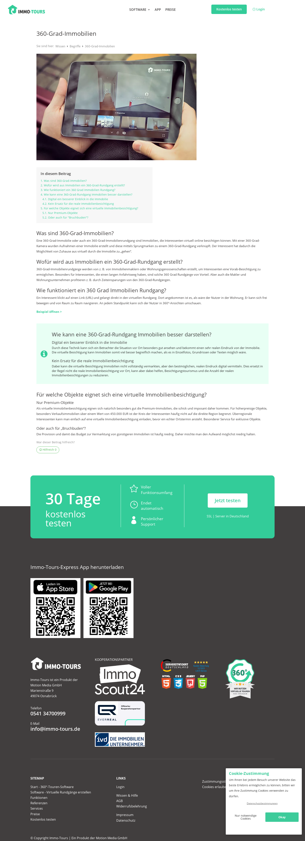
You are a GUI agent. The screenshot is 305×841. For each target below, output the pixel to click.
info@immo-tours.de (55, 728)
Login (260, 9)
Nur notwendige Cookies (246, 817)
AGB (119, 801)
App (158, 10)
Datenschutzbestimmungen (262, 803)
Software (137, 10)
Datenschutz (125, 820)
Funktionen (38, 797)
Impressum (124, 815)
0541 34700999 (47, 713)
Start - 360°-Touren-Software (52, 787)
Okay (282, 817)
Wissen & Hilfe (127, 795)
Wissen (60, 46)
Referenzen (38, 803)
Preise (170, 10)
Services (36, 808)
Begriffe (75, 46)
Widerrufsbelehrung (131, 806)
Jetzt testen (228, 500)
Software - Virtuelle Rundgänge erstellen (60, 792)
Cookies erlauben (215, 787)
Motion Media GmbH (111, 838)
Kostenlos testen (229, 9)
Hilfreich (47, 449)
